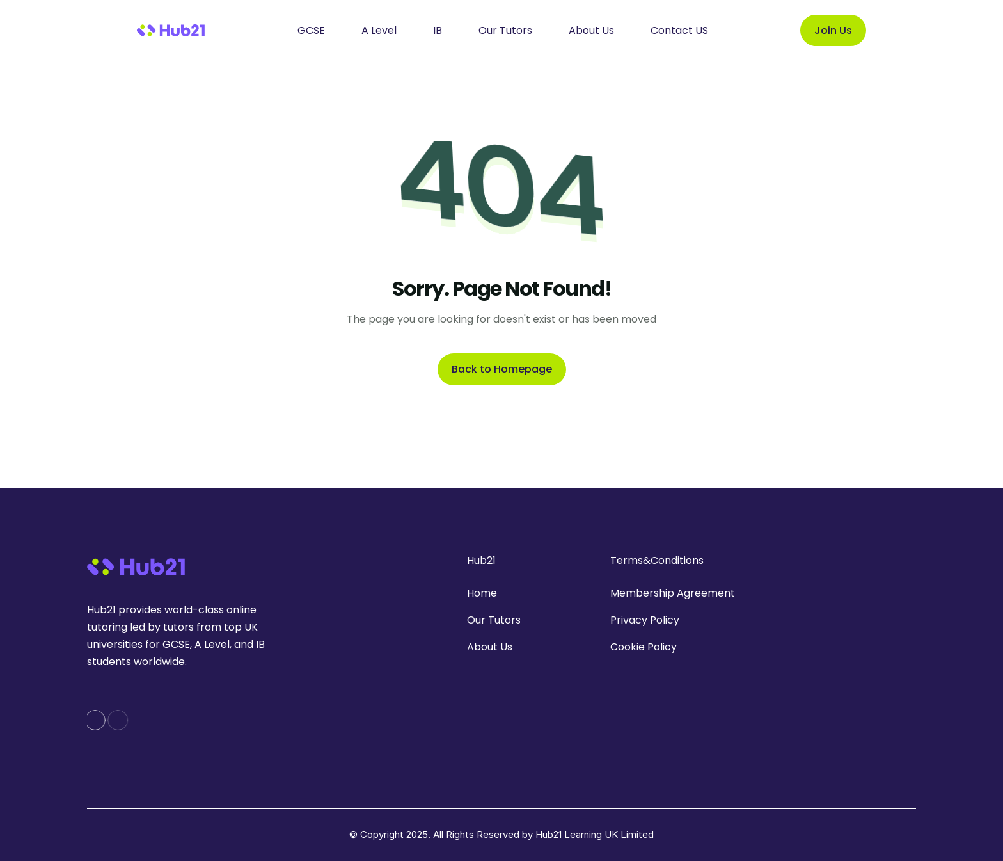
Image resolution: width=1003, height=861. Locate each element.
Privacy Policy (644, 620)
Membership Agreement (672, 593)
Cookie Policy (643, 647)
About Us (489, 647)
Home (482, 593)
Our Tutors (494, 620)
